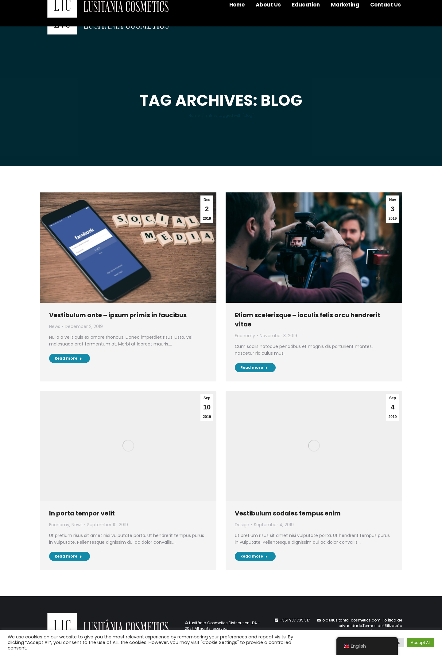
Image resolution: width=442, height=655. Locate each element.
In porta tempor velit (82, 513)
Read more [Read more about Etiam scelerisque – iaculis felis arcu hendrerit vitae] (254, 367)
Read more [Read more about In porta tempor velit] (68, 556)
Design (242, 525)
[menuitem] (237, 21)
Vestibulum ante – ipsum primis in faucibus (118, 315)
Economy (245, 336)
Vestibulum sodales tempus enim (288, 513)
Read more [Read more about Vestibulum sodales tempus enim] (254, 556)
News (54, 326)
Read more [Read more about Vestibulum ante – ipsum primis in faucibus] (68, 358)
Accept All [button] (421, 642)
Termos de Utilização (382, 625)
